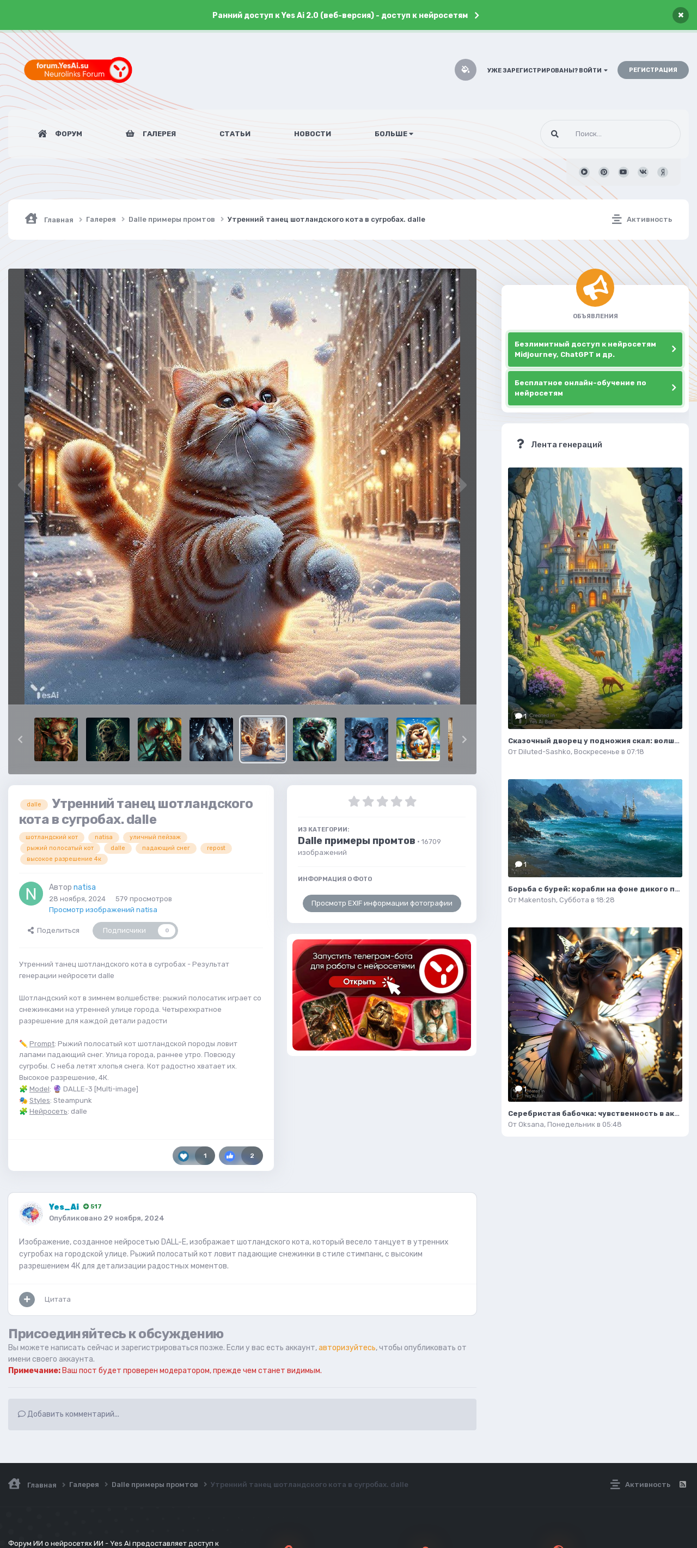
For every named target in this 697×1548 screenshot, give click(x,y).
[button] (20, 739)
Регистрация (653, 70)
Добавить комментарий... (68, 1414)
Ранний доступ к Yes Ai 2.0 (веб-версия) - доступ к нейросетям (340, 15)
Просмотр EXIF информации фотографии (382, 903)
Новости (312, 134)
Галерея (158, 134)
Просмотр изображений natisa (103, 910)
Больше (394, 134)
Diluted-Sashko (544, 752)
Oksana (531, 1124)
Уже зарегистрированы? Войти (547, 70)
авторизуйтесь (347, 1347)
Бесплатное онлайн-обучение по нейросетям (580, 388)
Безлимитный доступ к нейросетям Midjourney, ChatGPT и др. (585, 349)
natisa (85, 887)
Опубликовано (106, 1218)
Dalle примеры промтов (356, 841)
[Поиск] (590, 134)
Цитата (58, 1299)
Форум (67, 134)
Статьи (234, 134)
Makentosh (537, 900)
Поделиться (54, 930)
